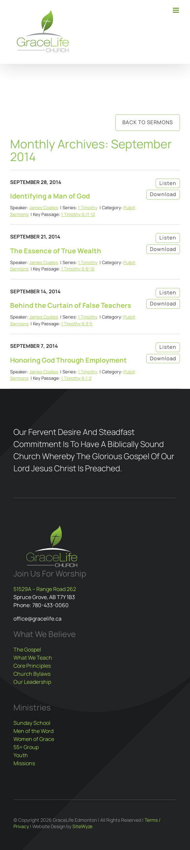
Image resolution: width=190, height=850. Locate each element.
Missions (24, 763)
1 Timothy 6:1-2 (76, 378)
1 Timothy (88, 208)
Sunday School (31, 723)
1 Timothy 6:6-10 (77, 269)
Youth (20, 755)
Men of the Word (33, 731)
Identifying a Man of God (50, 195)
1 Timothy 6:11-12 (78, 214)
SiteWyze (82, 826)
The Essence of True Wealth (55, 250)
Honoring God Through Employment (68, 360)
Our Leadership (32, 682)
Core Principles (32, 665)
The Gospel (27, 649)
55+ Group (26, 747)
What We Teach (32, 657)
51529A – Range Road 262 (44, 589)
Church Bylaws (31, 673)
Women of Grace (33, 739)
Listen (167, 183)
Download (163, 194)
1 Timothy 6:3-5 (76, 324)
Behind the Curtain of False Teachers (70, 305)
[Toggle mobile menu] (176, 10)
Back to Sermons (147, 122)
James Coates (43, 208)
